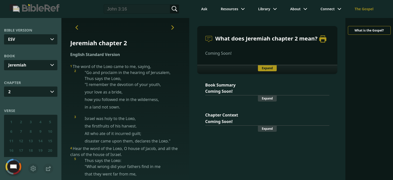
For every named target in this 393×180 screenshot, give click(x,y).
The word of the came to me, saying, (110, 66)
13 (31, 140)
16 (11, 150)
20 (50, 150)
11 (11, 140)
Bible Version (18, 30)
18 (31, 150)
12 (21, 140)
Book (9, 55)
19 (40, 150)
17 (21, 150)
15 (50, 140)
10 (50, 131)
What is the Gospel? (369, 30)
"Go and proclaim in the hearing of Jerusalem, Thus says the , (129, 90)
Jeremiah (17, 65)
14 (40, 140)
